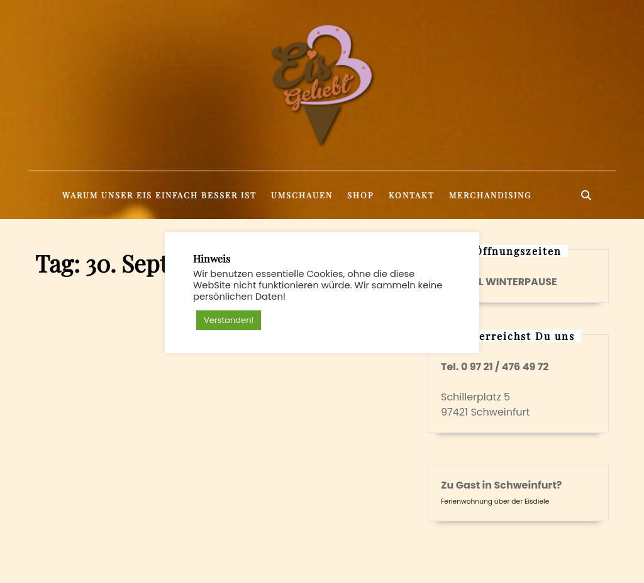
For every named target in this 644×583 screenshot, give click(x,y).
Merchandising (490, 195)
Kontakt (412, 195)
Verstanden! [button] (228, 320)
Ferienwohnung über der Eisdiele (495, 501)
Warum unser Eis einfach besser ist (159, 195)
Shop (360, 195)
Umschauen (302, 195)
